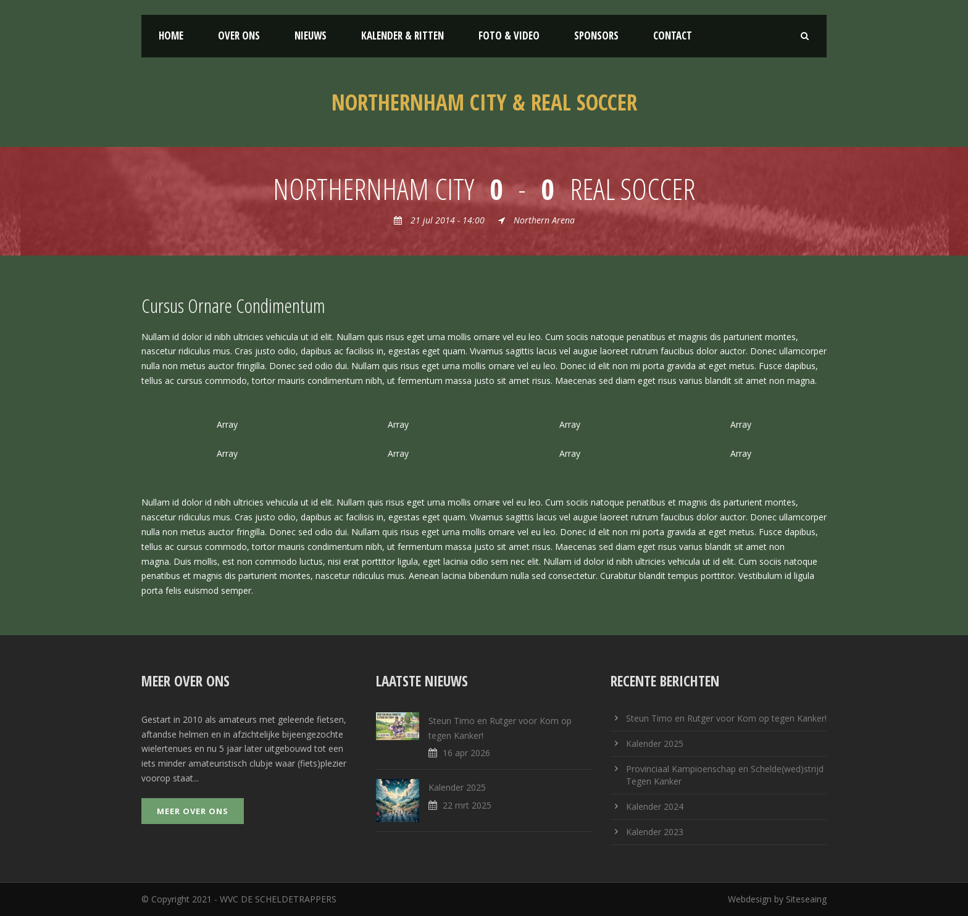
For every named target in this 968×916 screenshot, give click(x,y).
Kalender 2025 (457, 787)
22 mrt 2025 (467, 805)
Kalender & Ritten (402, 35)
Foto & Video (509, 35)
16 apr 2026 (466, 753)
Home (171, 35)
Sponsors (596, 35)
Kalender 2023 (654, 832)
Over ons (239, 35)
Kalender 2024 (654, 806)
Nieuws (310, 35)
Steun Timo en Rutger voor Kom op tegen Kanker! (726, 718)
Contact (672, 35)
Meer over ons (192, 811)
